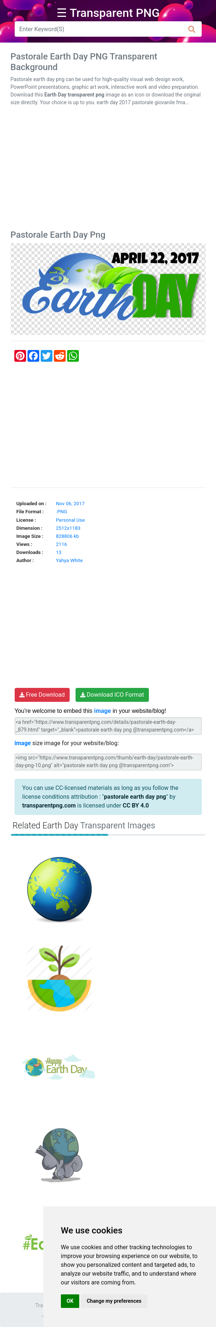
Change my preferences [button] (114, 1301)
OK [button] (70, 1301)
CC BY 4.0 (135, 805)
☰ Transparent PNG (108, 13)
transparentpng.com (49, 805)
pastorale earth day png (135, 796)
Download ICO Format (112, 694)
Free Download (42, 694)
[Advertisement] (108, 169)
